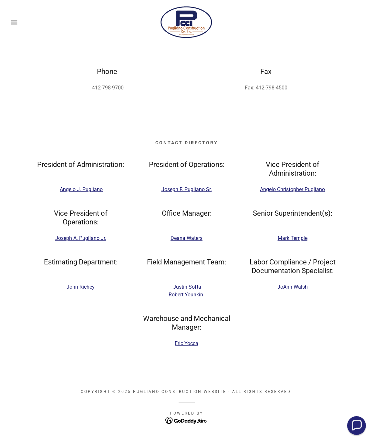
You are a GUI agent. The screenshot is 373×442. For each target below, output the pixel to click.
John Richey (81, 287)
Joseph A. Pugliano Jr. (80, 238)
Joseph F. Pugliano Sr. (186, 189)
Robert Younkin (186, 295)
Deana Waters (186, 238)
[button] (19, 21)
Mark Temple (292, 238)
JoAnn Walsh (292, 287)
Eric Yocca (186, 343)
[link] (186, 21)
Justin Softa (187, 287)
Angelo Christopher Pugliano (292, 189)
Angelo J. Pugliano (81, 189)
